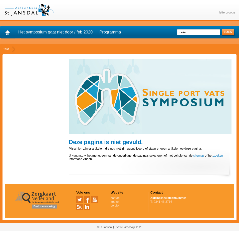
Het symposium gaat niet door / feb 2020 (55, 32)
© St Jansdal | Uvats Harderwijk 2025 (119, 227)
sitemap (198, 155)
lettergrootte (227, 12)
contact (115, 198)
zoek (228, 32)
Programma (110, 32)
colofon (115, 205)
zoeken (218, 155)
